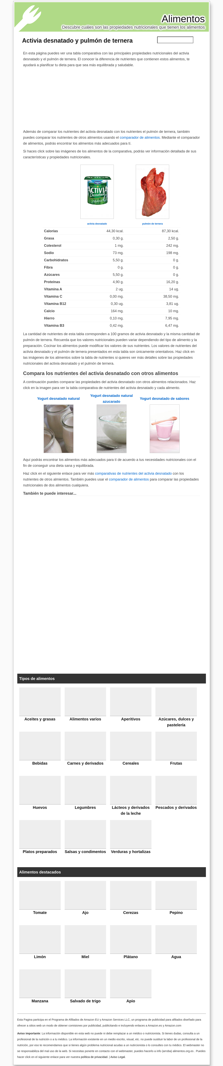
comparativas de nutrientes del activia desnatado (133, 473)
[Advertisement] (111, 97)
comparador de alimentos (140, 137)
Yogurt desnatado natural (58, 399)
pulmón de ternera (152, 223)
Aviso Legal (117, 1057)
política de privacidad (94, 1057)
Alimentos (183, 18)
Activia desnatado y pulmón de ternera (77, 40)
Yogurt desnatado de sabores (164, 399)
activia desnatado (97, 223)
